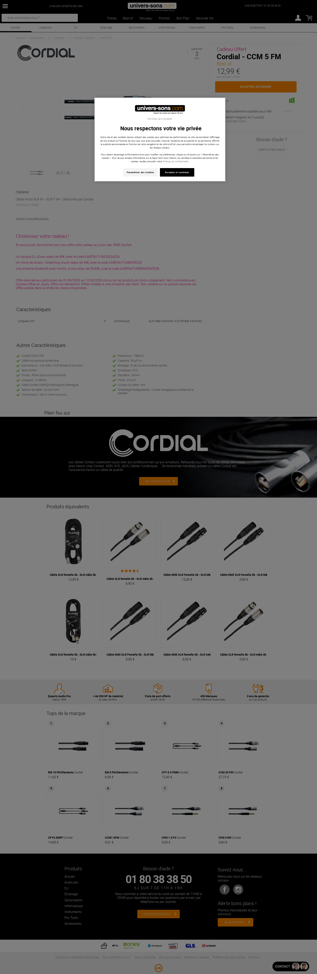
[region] (160, 139)
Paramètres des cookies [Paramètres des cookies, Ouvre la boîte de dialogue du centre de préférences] (140, 172)
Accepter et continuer (177, 172)
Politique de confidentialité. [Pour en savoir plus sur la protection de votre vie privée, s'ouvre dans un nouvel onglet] (176, 161)
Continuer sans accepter (159, 118)
